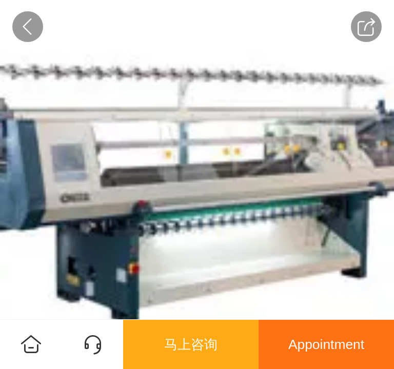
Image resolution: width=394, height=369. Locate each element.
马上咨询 (191, 344)
